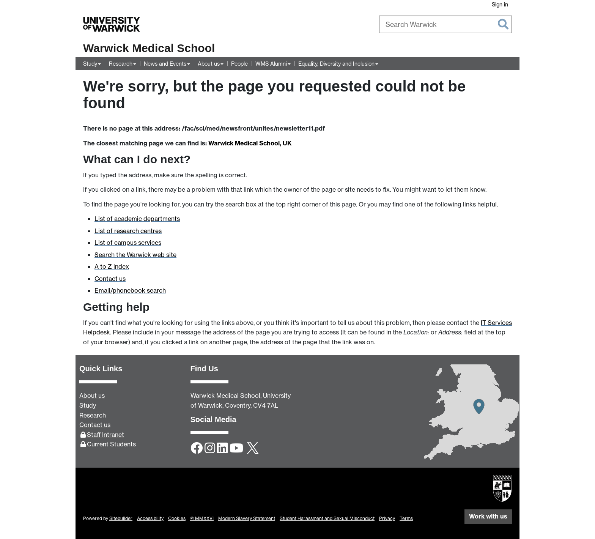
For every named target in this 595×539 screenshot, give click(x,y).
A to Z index (111, 266)
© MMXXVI (202, 518)
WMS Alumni (271, 63)
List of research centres (128, 231)
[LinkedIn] (222, 448)
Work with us (488, 516)
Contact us (110, 278)
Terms (406, 518)
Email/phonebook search (130, 290)
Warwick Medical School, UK (250, 143)
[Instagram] (210, 448)
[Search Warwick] (445, 24)
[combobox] (445, 24)
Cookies (177, 518)
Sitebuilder (120, 518)
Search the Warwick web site (135, 254)
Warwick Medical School (149, 48)
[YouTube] (236, 448)
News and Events (165, 63)
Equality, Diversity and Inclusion (336, 63)
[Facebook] (196, 448)
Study (90, 63)
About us (209, 63)
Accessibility (150, 518)
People (239, 63)
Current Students (111, 444)
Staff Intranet (105, 434)
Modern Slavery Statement (246, 518)
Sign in (500, 4)
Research (120, 63)
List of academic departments (137, 218)
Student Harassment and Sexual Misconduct (327, 518)
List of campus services (127, 242)
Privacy (387, 518)
